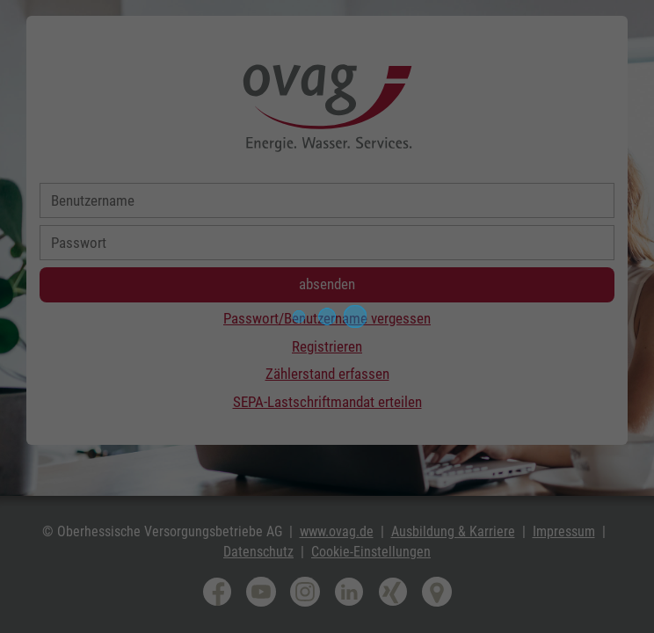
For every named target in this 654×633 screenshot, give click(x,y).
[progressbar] (327, 316)
